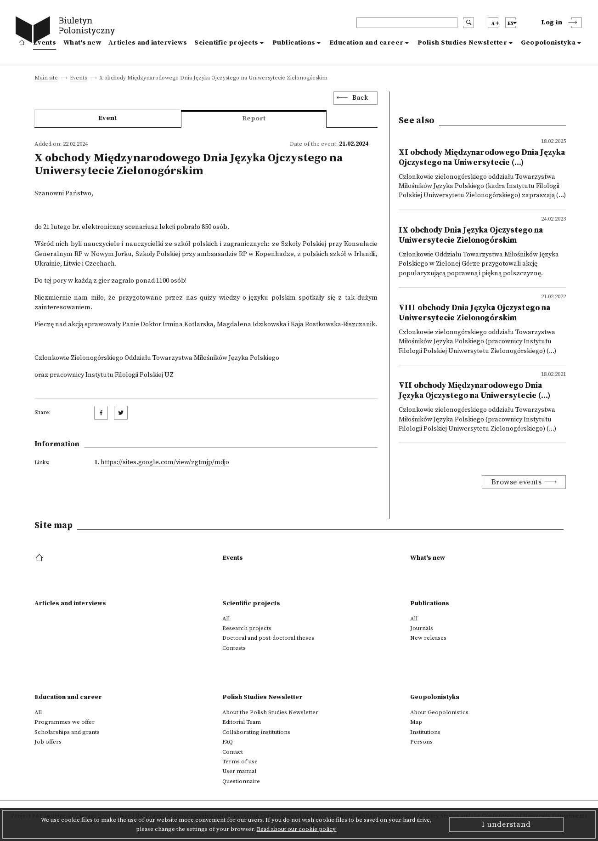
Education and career (366, 43)
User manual (239, 771)
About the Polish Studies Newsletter (270, 712)
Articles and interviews (147, 43)
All (226, 618)
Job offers (48, 741)
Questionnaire (241, 781)
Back (360, 98)
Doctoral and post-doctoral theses (268, 638)
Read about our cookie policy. (297, 829)
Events (44, 43)
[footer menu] (40, 558)
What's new (82, 43)
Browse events (516, 482)
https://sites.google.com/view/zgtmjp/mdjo (165, 462)
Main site (46, 78)
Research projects (246, 628)
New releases (428, 638)
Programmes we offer (64, 722)
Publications (294, 43)
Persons (421, 741)
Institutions (425, 732)
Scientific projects (226, 43)
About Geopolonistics (439, 712)
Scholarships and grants (67, 732)
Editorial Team (241, 722)
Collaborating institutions (256, 732)
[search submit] (468, 22)
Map (416, 722)
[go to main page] (67, 31)
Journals (421, 628)
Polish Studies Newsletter (462, 43)
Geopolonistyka (548, 43)
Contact (232, 752)
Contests (234, 648)
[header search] (406, 22)
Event (107, 118)
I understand (506, 824)
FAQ (227, 741)
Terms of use (240, 761)
